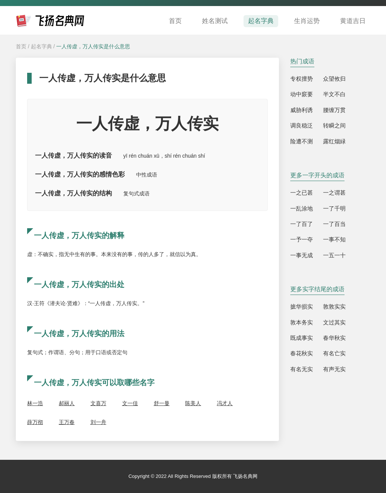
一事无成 (301, 255)
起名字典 (261, 21)
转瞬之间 (334, 125)
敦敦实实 (334, 306)
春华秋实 (334, 338)
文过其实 (334, 322)
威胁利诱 (301, 110)
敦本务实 (301, 322)
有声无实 (334, 369)
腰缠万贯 (334, 110)
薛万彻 (35, 422)
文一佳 (130, 403)
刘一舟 (98, 422)
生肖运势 (307, 21)
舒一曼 (162, 403)
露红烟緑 (334, 141)
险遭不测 (301, 141)
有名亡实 (334, 353)
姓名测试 (215, 21)
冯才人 (225, 403)
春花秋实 (301, 353)
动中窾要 (301, 94)
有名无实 (301, 369)
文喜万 (98, 403)
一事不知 (334, 239)
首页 (175, 21)
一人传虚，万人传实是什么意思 (93, 46)
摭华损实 (301, 306)
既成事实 (301, 338)
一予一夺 (301, 239)
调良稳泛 (301, 125)
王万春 (67, 422)
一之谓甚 (334, 192)
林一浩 (35, 403)
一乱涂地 (301, 208)
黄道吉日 (353, 21)
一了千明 (334, 208)
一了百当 (334, 224)
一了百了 (301, 224)
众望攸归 (334, 78)
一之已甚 (301, 192)
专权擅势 (301, 78)
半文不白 (334, 94)
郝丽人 (67, 403)
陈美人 (193, 403)
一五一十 (334, 255)
